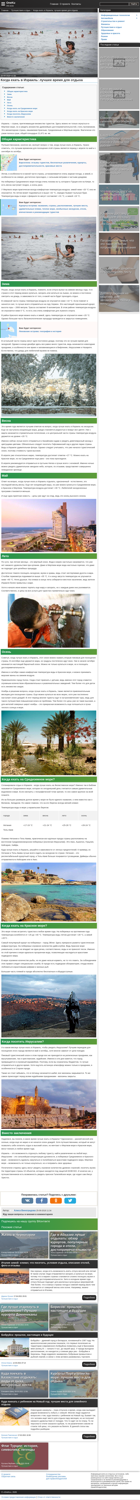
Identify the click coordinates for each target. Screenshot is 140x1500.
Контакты (76, 4)
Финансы (105, 24)
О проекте (65, 4)
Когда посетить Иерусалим (19, 114)
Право (104, 39)
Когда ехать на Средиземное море (22, 108)
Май (9, 100)
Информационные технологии (115, 15)
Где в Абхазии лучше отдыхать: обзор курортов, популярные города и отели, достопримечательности (71, 1242)
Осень (10, 106)
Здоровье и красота (110, 33)
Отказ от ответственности (49, 1497)
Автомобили (107, 18)
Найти (134, 4)
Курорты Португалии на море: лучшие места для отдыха (71, 1377)
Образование (107, 30)
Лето (9, 103)
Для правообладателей (56, 1479)
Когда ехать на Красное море (20, 111)
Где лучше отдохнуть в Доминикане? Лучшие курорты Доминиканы (20, 1310)
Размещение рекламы (56, 1477)
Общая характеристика (17, 91)
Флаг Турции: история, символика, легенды (19, 1448)
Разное (104, 36)
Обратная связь (8, 1477)
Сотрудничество (53, 1474)
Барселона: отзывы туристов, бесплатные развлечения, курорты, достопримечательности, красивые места (53, 164)
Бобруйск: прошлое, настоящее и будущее (27, 1335)
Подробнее (89, 1298)
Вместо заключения (16, 117)
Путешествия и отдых (9, 1255)
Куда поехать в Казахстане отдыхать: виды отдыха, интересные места (19, 1379)
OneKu (10, 2)
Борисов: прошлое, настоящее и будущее (68, 1309)
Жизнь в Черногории (18, 1235)
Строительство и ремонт (113, 21)
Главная (54, 4)
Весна (9, 97)
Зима (9, 94)
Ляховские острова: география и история (40, 331)
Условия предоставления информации (18, 1497)
